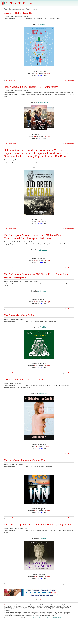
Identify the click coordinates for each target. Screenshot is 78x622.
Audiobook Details (11, 80)
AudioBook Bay (18, 3)
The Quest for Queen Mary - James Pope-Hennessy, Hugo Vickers (38, 524)
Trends (50, 617)
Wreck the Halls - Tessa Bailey (20, 12)
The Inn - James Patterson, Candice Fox (24, 460)
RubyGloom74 (43, 102)
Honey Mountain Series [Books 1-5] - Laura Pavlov (31, 86)
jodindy (42, 24)
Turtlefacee (43, 393)
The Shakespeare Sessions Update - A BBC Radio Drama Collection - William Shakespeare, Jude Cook (33, 237)
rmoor (43, 168)
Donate (41, 617)
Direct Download (69, 80)
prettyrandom (42, 250)
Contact (46, 617)
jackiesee (43, 472)
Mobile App (61, 617)
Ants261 (43, 327)
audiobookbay (34, 617)
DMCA (55, 617)
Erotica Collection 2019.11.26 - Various (24, 379)
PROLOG (42, 538)
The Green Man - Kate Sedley (19, 315)
